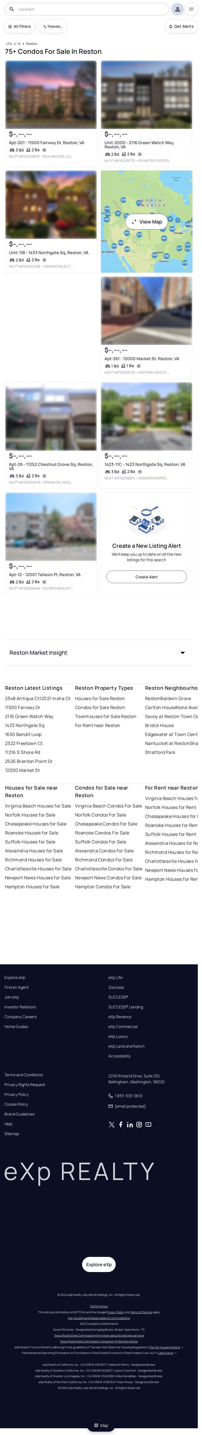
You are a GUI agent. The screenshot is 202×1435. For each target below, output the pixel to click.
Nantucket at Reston (167, 743)
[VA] (19, 44)
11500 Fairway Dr (23, 707)
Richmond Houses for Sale (33, 860)
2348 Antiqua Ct (22, 698)
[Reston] (31, 44)
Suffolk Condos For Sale (100, 842)
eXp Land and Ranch (126, 1046)
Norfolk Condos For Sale (100, 815)
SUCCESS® (118, 997)
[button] (99, 653)
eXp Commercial (123, 1027)
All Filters (19, 26)
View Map (146, 221)
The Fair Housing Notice (164, 1347)
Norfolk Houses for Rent (170, 807)
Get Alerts (181, 26)
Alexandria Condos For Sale (104, 851)
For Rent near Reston (97, 725)
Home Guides (16, 1027)
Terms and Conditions (23, 1075)
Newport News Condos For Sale (108, 878)
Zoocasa (116, 987)
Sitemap (11, 1134)
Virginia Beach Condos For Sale (108, 806)
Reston (153, 698)
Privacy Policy (16, 1094)
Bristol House (159, 725)
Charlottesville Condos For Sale (109, 869)
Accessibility (119, 1056)
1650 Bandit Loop (23, 734)
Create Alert (147, 576)
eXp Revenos (119, 1017)
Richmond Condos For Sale (104, 860)
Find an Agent (16, 987)
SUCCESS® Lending (125, 1007)
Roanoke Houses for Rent (172, 825)
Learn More (165, 1353)
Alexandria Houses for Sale (34, 851)
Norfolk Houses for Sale (30, 815)
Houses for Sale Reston (100, 698)
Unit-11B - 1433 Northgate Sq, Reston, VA (48, 253)
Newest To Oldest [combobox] (55, 26)
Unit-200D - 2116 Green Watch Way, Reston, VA (139, 144)
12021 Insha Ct (55, 698)
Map (101, 1425)
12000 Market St (22, 770)
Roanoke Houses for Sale (32, 833)
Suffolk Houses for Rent (170, 834)
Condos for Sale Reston (100, 707)
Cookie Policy (16, 1104)
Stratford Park (160, 752)
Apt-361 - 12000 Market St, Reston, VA (141, 358)
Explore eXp (14, 977)
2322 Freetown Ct (24, 743)
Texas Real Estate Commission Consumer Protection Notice (99, 1341)
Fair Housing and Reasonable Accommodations (99, 1318)
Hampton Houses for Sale (32, 887)
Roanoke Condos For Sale (102, 833)
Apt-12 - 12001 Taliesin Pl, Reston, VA (44, 574)
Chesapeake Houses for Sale (35, 824)
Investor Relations (20, 1007)
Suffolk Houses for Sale (30, 842)
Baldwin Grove (175, 698)
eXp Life (115, 977)
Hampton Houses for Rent (173, 879)
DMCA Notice (99, 1306)
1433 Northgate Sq (24, 725)
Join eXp (11, 997)
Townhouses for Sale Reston (105, 716)
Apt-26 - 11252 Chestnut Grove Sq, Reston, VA (51, 466)
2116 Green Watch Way (29, 716)
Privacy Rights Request (24, 1085)
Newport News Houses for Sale (38, 878)
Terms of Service (141, 1312)
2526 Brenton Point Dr (29, 761)
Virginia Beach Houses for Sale (38, 806)
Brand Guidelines (19, 1114)
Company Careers (20, 1017)
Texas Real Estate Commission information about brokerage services (99, 1335)
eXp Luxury (118, 1036)
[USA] (9, 44)
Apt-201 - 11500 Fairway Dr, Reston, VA (46, 142)
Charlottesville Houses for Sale (38, 869)
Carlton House (160, 707)
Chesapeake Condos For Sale (106, 824)
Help (8, 1124)
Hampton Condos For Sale (103, 887)
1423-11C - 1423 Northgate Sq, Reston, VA (144, 464)
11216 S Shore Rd (22, 752)
